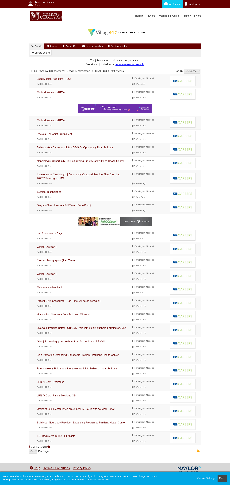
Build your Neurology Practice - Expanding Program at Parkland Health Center (81, 422)
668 (44, 447)
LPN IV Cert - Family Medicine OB (56, 395)
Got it (222, 478)
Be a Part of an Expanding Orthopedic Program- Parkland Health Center (78, 355)
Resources (192, 16)
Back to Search (41, 52)
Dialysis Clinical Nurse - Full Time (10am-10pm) (64, 205)
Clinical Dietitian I (47, 247)
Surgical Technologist (49, 192)
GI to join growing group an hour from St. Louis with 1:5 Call (70, 341)
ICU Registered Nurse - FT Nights (56, 436)
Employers (192, 4)
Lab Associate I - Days (49, 233)
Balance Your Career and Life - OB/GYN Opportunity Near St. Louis (75, 147)
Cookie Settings (206, 478)
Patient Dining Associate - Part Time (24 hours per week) (69, 301)
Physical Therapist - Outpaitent (54, 134)
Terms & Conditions (56, 468)
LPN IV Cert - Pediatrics (50, 382)
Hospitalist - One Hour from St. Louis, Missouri (63, 314)
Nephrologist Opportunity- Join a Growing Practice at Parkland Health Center (80, 161)
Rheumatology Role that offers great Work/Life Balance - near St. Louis (77, 368)
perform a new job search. (129, 64)
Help (35, 468)
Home (139, 16)
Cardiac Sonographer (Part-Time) (56, 260)
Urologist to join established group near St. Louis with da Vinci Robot (75, 409)
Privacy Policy (82, 468)
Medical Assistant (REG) (51, 92)
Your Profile (169, 16)
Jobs (151, 16)
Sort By (179, 71)
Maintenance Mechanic (50, 287)
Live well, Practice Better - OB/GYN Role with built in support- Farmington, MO (81, 328)
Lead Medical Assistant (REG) (54, 79)
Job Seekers (172, 4)
